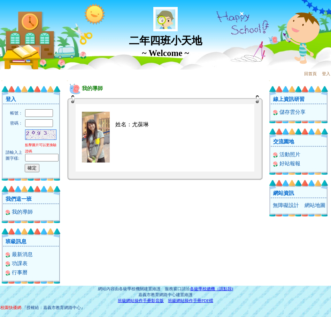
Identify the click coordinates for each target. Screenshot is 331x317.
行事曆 (16, 272)
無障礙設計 (286, 205)
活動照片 (286, 154)
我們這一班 (19, 199)
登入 (326, 73)
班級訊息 (16, 241)
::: (1, 80)
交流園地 (283, 141)
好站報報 (286, 163)
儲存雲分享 (289, 112)
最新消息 (19, 254)
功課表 (16, 263)
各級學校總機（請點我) (211, 288)
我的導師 (19, 212)
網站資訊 (283, 193)
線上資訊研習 (289, 99)
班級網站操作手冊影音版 (141, 300)
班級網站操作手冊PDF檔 (190, 300)
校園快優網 (10, 307)
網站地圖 (315, 205)
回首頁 (310, 73)
